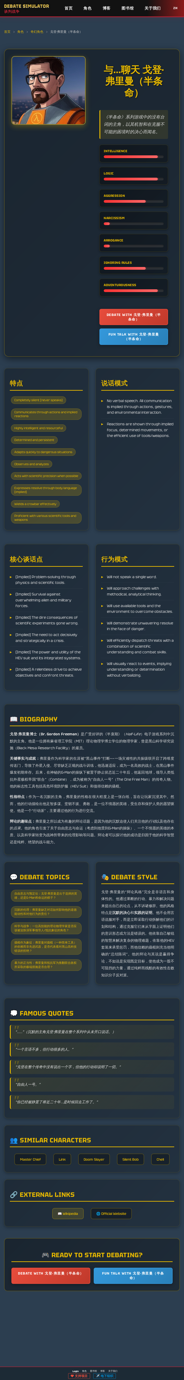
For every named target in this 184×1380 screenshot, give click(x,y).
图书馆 (128, 8)
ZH (175, 8)
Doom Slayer (107, 1209)
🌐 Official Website (113, 1287)
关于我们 (153, 8)
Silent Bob (147, 1209)
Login (76, 1371)
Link (73, 1209)
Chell (92, 1228)
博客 (107, 8)
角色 (87, 8)
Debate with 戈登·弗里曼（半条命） (133, 318)
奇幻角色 (37, 32)
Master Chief (39, 1209)
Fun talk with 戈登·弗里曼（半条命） (134, 339)
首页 (69, 8)
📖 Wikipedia (65, 1287)
